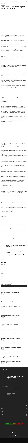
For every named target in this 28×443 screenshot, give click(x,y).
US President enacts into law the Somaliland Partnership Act (16, 397)
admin (14, 238)
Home (2, 3)
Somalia (10, 439)
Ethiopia (16, 439)
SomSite (23, 441)
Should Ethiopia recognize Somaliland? (13, 388)
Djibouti (13, 439)
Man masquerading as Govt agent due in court (7, 229)
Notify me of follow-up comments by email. (8, 283)
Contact (16, 440)
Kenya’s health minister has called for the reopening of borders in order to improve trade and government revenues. (16, 251)
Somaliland (6, 439)
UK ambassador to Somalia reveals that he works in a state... (10, 301)
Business (12, 440)
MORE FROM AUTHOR (13, 243)
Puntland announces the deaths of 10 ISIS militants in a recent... (11, 333)
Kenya (19, 439)
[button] (26, 1)
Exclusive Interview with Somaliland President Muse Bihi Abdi (21, 229)
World (21, 439)
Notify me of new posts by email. (6, 284)
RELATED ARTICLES (5, 243)
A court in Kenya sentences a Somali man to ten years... (9, 324)
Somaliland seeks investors (11, 393)
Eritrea (4, 3)
